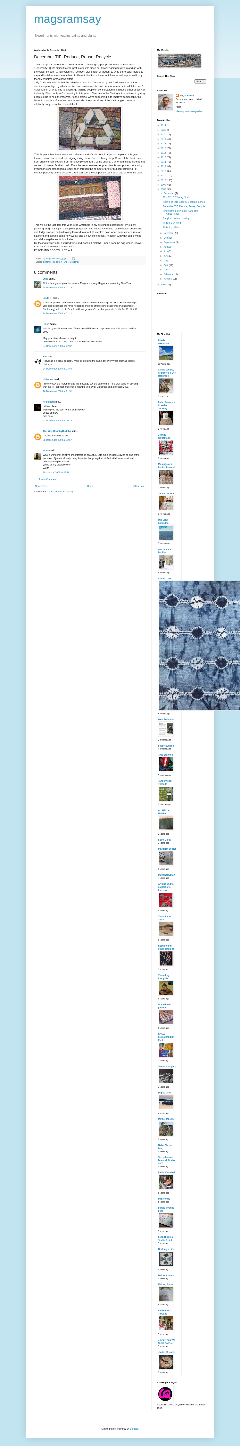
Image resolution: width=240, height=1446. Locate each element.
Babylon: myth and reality (176, 218)
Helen (46, 324)
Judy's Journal (166, 493)
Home (90, 486)
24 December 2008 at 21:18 (57, 287)
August (167, 246)
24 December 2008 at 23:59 (57, 368)
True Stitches (165, 754)
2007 (164, 284)
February (168, 274)
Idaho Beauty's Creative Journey (166, 405)
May (166, 260)
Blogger (134, 1428)
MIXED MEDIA (166, 1119)
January (167, 278)
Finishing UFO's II (172, 222)
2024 (164, 125)
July (165, 251)
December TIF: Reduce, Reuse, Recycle (184, 206)
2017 (164, 148)
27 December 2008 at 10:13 (57, 420)
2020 (164, 134)
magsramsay (67, 18)
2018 (164, 143)
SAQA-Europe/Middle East (166, 1037)
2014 (164, 162)
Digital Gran (164, 1092)
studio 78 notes (166, 1352)
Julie (45, 278)
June (166, 256)
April (166, 265)
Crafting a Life (166, 1249)
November (169, 233)
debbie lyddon (166, 745)
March (167, 269)
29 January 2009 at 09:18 (56, 472)
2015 (164, 157)
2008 (164, 189)
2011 (164, 175)
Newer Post (41, 486)
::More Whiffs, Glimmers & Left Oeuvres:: (167, 372)
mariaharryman (166, 875)
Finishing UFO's (171, 227)
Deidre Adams (166, 1275)
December (169, 193)
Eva (45, 356)
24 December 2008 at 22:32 (57, 346)
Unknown (48, 379)
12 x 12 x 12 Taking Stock (176, 197)
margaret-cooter (167, 848)
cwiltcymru (164, 1198)
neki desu (48, 402)
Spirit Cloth (164, 839)
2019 (164, 139)
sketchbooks (49, 262)
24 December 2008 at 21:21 (57, 313)
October (167, 237)
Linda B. (47, 298)
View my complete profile (189, 111)
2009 (164, 184)
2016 (164, 152)
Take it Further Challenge (67, 262)
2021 (164, 130)
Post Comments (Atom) (60, 491)
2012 (164, 171)
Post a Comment (47, 479)
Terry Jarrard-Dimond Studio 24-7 (166, 1160)
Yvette (46, 450)
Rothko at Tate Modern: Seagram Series (184, 202)
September (169, 242)
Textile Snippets (167, 1066)
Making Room (166, 1284)
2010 (164, 180)
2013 (164, 166)
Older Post (139, 486)
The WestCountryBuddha (57, 431)
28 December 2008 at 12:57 (57, 440)
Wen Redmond (166, 719)
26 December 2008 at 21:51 (57, 391)
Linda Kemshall (167, 1172)
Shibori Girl (164, 578)
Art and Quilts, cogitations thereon (166, 887)
